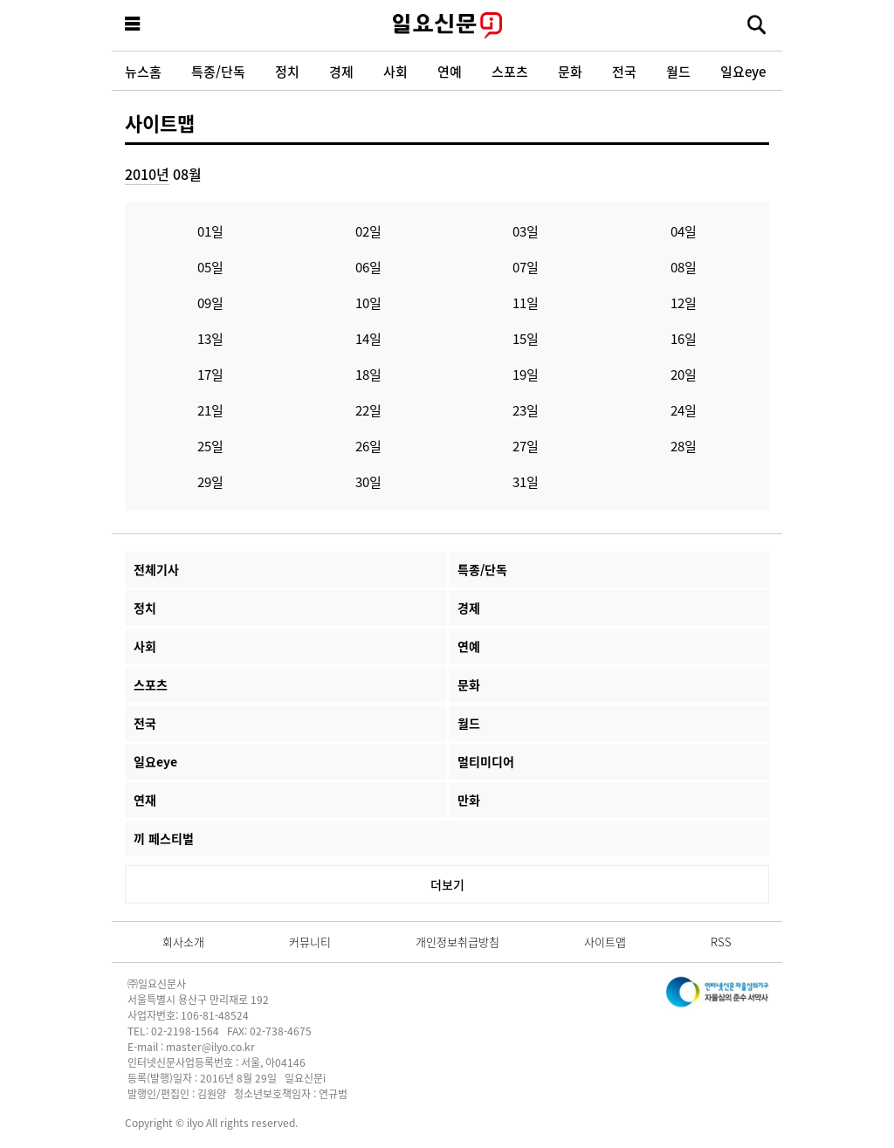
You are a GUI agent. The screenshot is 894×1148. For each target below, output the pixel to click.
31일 (525, 481)
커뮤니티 (310, 941)
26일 (368, 446)
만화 (468, 799)
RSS (721, 941)
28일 (683, 446)
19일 (525, 374)
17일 (210, 374)
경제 (341, 71)
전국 (624, 71)
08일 (683, 267)
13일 (210, 338)
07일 (525, 267)
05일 (210, 267)
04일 (683, 231)
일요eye (743, 71)
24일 (683, 410)
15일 (525, 338)
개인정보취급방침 (457, 941)
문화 (570, 71)
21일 (210, 410)
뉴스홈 (143, 71)
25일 (210, 446)
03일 (525, 231)
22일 (368, 410)
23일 (525, 410)
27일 (525, 446)
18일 (368, 374)
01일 (210, 231)
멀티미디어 (485, 761)
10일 (368, 302)
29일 (210, 481)
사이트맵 (160, 122)
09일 (210, 302)
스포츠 (510, 71)
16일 (683, 338)
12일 (683, 302)
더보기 (447, 884)
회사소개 (183, 941)
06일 (368, 267)
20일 (683, 374)
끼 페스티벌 (164, 838)
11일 (525, 302)
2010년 (147, 173)
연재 (145, 799)
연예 (449, 71)
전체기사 (156, 569)
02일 (368, 231)
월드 (678, 71)
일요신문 (447, 25)
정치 (287, 71)
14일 (368, 338)
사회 (395, 71)
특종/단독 (218, 71)
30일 (368, 481)
